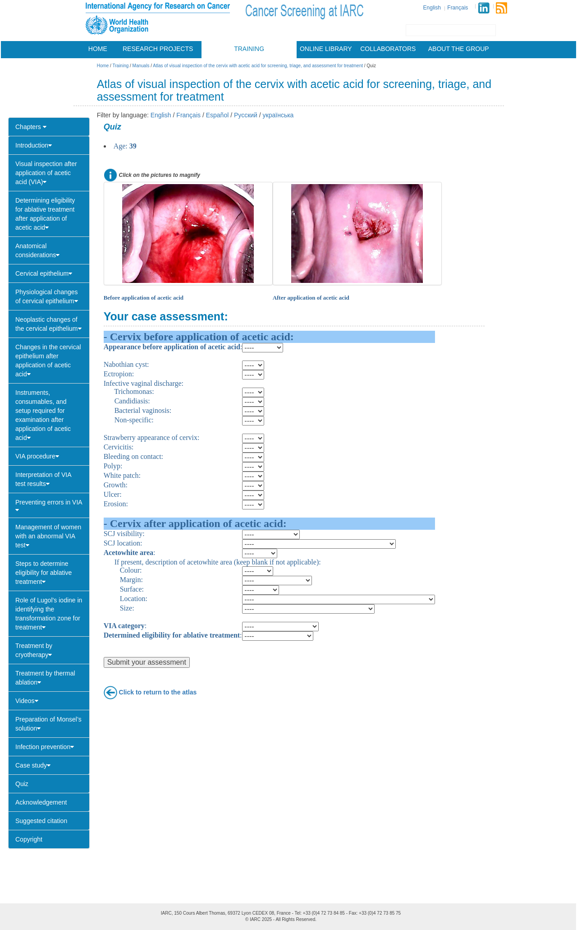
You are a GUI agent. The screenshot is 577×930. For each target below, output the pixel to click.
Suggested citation (41, 820)
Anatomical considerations (37, 250)
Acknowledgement (41, 802)
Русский (245, 115)
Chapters (30, 126)
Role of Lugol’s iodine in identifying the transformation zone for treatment (48, 614)
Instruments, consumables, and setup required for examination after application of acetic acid (43, 415)
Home (97, 48)
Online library (326, 48)
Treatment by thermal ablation (45, 678)
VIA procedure (37, 456)
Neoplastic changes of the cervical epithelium (48, 324)
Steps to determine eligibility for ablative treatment (43, 572)
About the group (458, 48)
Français (457, 8)
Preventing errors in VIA (48, 506)
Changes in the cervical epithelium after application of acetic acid (48, 360)
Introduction (33, 145)
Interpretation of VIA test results (43, 479)
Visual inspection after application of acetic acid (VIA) (46, 172)
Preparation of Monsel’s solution (48, 724)
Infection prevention (44, 746)
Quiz (21, 783)
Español (217, 115)
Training (249, 48)
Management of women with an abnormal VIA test (48, 536)
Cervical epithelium (43, 273)
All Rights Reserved (295, 919)
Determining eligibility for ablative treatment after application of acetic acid (45, 214)
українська (278, 115)
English (432, 8)
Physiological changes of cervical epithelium (46, 296)
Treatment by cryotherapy (33, 650)
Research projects (158, 48)
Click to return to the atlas (158, 691)
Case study (32, 765)
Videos (26, 700)
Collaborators (388, 48)
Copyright (28, 839)
